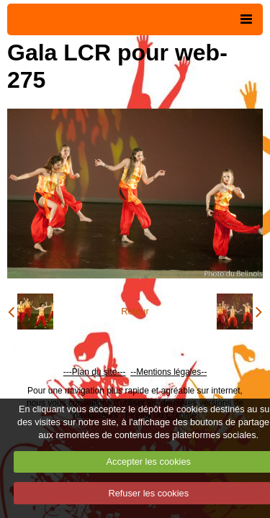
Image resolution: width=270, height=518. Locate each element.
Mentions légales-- (171, 372)
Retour (134, 311)
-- (133, 372)
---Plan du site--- (94, 372)
